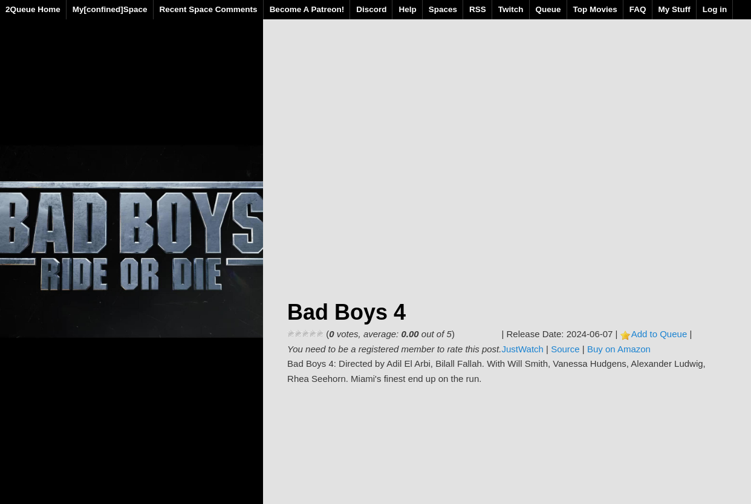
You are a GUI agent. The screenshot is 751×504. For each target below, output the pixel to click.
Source (565, 349)
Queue (548, 9)
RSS (477, 9)
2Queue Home (32, 9)
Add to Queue (659, 334)
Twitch (511, 9)
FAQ (637, 9)
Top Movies (595, 9)
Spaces (443, 9)
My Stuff (674, 9)
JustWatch (522, 349)
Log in (715, 9)
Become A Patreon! (307, 9)
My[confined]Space (110, 9)
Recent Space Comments (209, 9)
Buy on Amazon (619, 349)
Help (407, 9)
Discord (371, 9)
